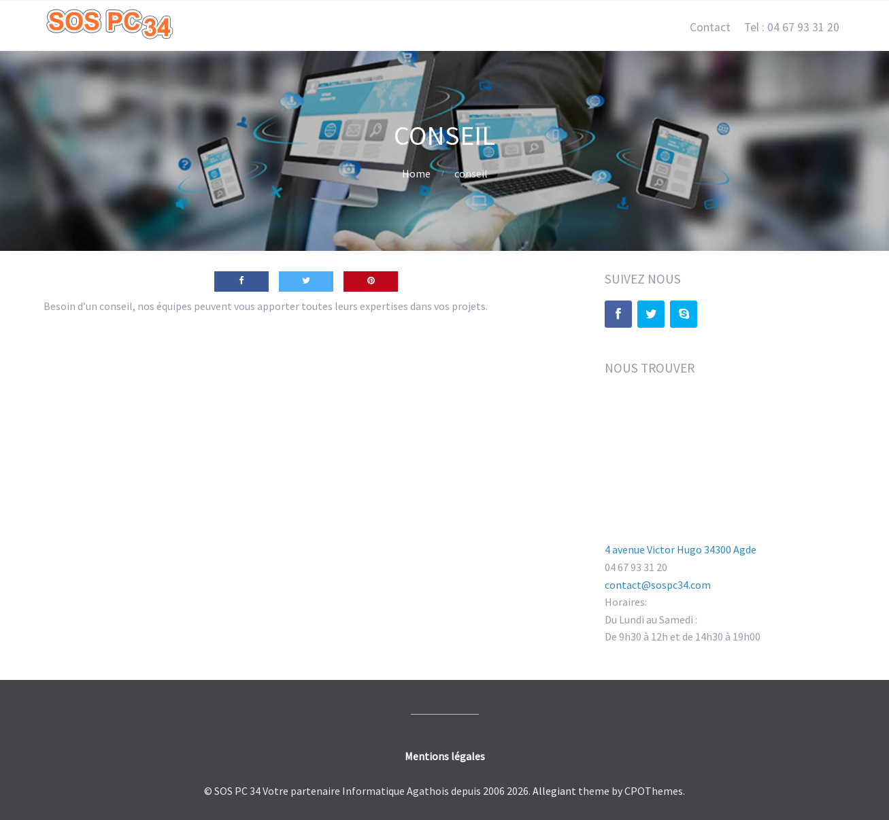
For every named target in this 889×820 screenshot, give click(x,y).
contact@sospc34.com (658, 585)
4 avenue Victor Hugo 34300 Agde (680, 549)
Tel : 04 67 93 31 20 (791, 27)
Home (416, 173)
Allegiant (554, 791)
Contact (710, 27)
